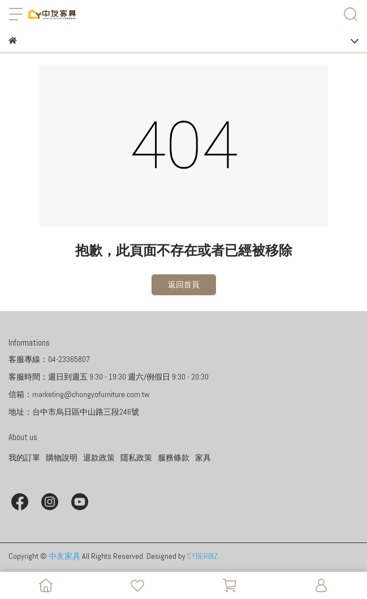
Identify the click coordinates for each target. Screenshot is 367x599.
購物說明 (61, 458)
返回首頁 (184, 284)
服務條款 (173, 458)
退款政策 (99, 458)
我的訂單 (24, 458)
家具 (203, 458)
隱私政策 (136, 458)
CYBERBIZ (202, 556)
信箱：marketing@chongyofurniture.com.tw (78, 394)
